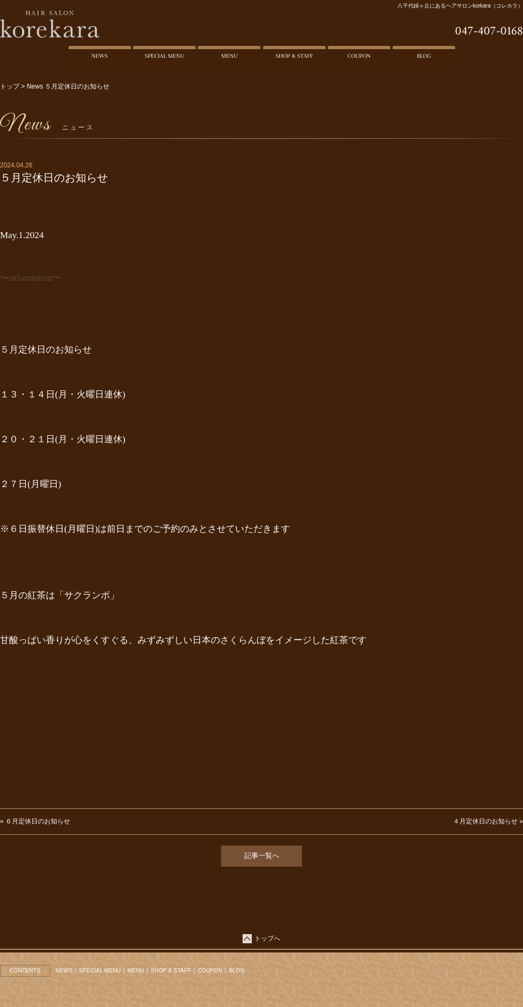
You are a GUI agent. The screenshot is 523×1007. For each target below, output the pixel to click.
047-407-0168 (489, 31)
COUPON (210, 971)
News (35, 86)
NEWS (64, 971)
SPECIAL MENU (100, 971)
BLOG (237, 971)
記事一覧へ (261, 855)
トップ (9, 86)
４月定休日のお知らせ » (488, 821)
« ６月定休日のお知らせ (35, 821)
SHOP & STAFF (171, 971)
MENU (136, 971)
